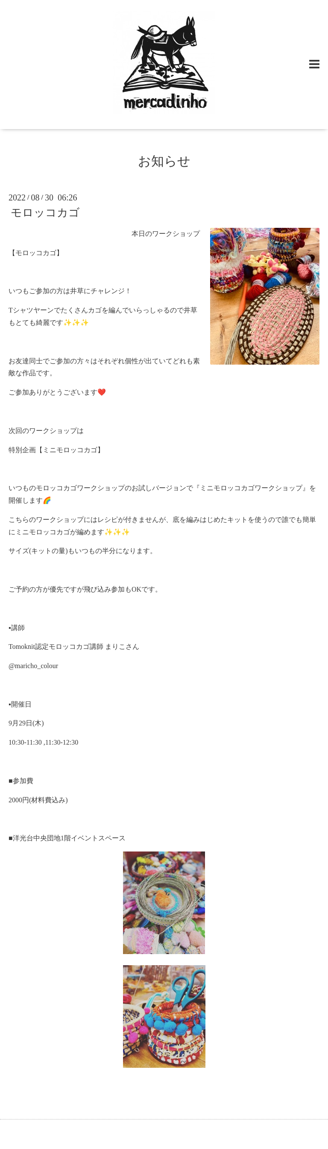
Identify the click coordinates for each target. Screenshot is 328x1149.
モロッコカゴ (45, 212)
